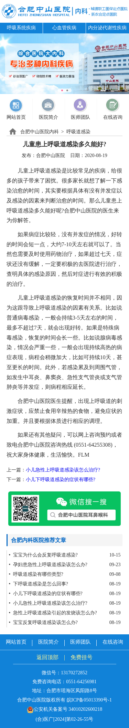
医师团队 (80, 642)
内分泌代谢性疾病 (107, 27)
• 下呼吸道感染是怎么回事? (38, 583)
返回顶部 (47, 657)
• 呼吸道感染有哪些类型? (36, 574)
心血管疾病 (64, 27)
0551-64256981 (81, 681)
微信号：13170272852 (64, 672)
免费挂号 (82, 657)
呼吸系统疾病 (21, 27)
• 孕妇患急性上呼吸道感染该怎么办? (48, 564)
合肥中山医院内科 (39, 131)
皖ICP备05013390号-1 (89, 700)
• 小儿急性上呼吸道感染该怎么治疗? (48, 603)
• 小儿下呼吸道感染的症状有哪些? (46, 593)
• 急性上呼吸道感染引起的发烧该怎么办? (53, 612)
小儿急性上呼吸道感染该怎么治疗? (63, 469)
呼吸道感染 (78, 131)
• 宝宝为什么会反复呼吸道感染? (43, 555)
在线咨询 (113, 642)
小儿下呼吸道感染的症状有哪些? (60, 479)
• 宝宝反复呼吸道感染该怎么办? (43, 622)
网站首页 (16, 642)
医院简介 (48, 642)
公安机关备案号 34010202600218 (65, 709)
